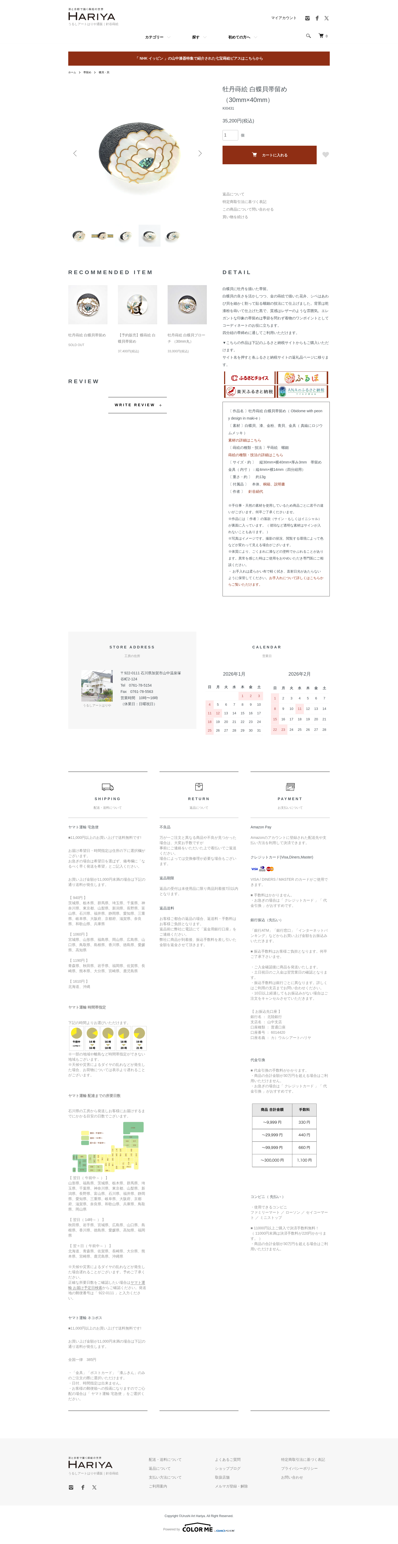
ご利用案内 (182, 1490)
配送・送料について (189, 1464)
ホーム (73, 72)
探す (196, 37)
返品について (234, 194)
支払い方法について (189, 1481)
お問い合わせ (297, 1481)
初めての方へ (239, 37)
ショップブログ (242, 1473)
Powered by (199, 1531)
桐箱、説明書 (274, 488)
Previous (76, 153)
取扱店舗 (236, 1481)
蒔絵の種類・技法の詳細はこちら (255, 459)
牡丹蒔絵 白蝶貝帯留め (87, 339)
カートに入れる (270, 154)
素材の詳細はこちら (244, 444)
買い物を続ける (235, 217)
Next (199, 153)
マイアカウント (284, 18)
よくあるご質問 (242, 1464)
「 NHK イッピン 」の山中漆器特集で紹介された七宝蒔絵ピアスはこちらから (199, 58)
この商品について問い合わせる (248, 209)
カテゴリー (154, 37)
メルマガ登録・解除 (245, 1490)
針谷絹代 (255, 496)
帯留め (89, 72)
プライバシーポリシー (304, 1473)
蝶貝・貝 (108, 72)
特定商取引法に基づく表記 (244, 202)
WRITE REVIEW (135, 409)
